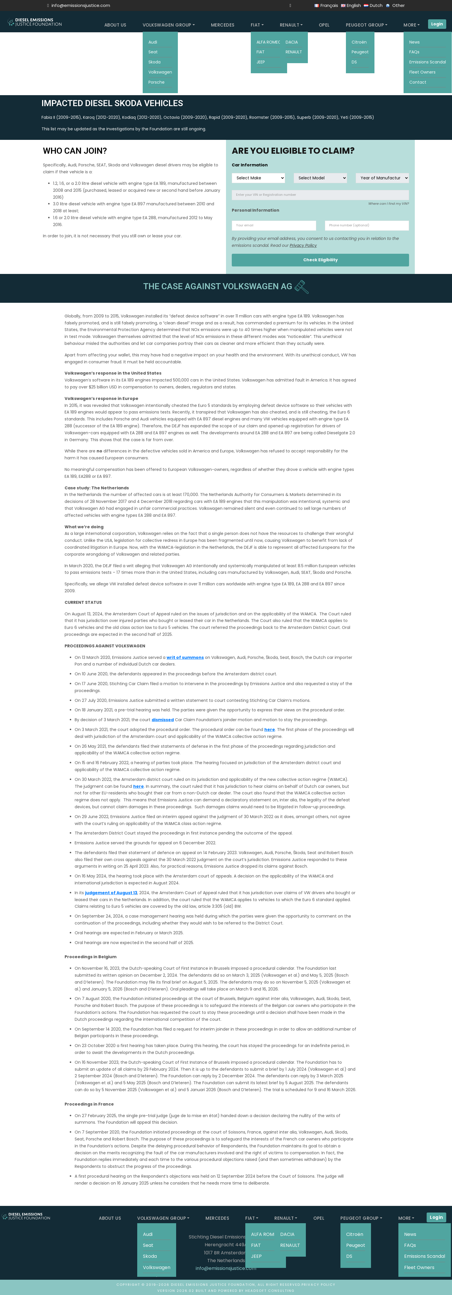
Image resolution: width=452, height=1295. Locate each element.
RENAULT (290, 25)
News (414, 42)
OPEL (324, 25)
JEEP (261, 62)
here (269, 729)
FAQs (414, 52)
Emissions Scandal (427, 62)
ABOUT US (115, 25)
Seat (153, 52)
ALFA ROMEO (269, 42)
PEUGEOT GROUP (365, 25)
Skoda (154, 62)
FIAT (255, 25)
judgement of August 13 (111, 893)
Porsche (156, 82)
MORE (410, 25)
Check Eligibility (320, 260)
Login (437, 24)
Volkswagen (160, 72)
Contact (417, 82)
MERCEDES (223, 25)
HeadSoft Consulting (270, 1290)
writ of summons (185, 657)
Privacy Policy (303, 245)
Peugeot (360, 52)
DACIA (292, 42)
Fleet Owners (422, 72)
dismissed (163, 720)
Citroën (359, 42)
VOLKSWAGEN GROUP (167, 25)
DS (354, 62)
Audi (152, 42)
